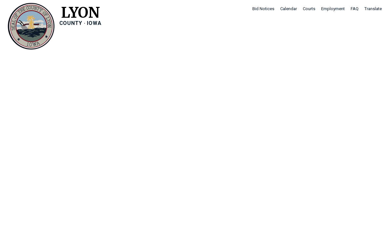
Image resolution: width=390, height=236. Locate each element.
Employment (333, 8)
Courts (309, 8)
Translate (373, 8)
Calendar (288, 8)
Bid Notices (263, 8)
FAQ (355, 8)
